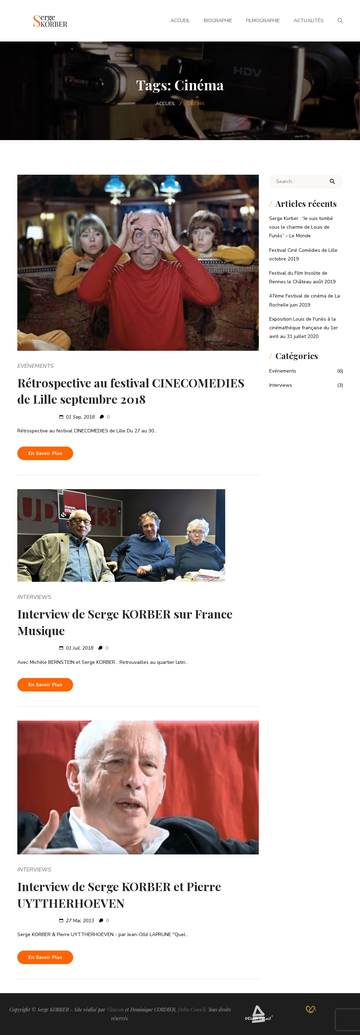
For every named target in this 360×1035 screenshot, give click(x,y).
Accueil (180, 20)
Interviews (34, 597)
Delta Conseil (191, 1009)
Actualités (309, 20)
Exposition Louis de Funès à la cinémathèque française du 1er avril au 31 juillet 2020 (303, 328)
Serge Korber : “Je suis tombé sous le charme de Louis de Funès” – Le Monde (301, 227)
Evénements (35, 366)
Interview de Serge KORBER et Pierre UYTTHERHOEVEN (119, 894)
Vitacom (115, 1009)
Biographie (218, 20)
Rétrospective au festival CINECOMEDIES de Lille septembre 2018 (131, 391)
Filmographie (263, 20)
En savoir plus (45, 453)
